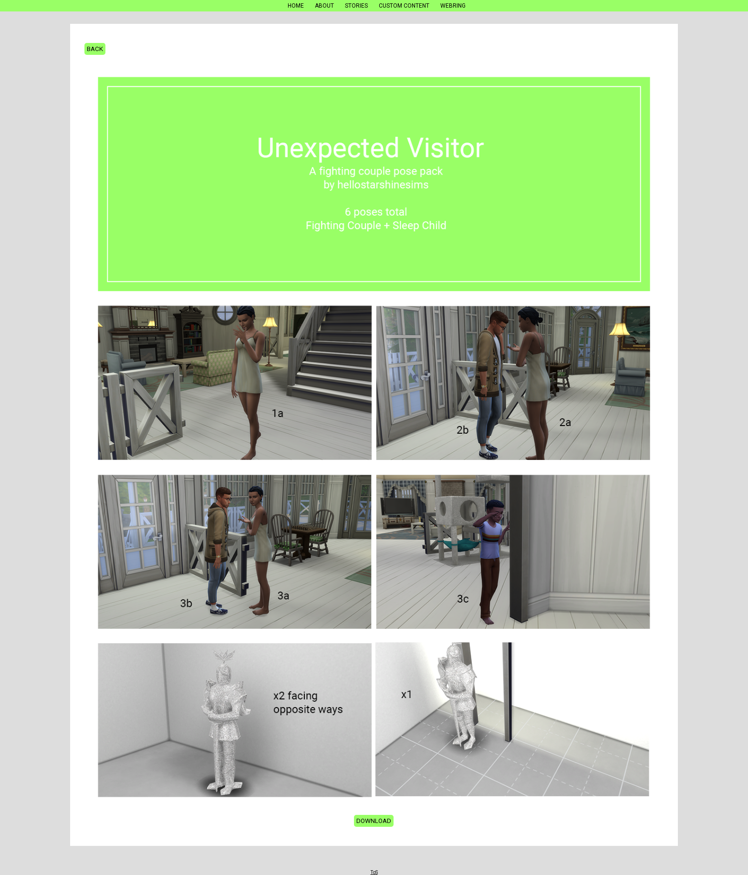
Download (373, 820)
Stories (356, 5)
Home (296, 5)
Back (95, 48)
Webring (453, 5)
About (324, 5)
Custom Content (404, 5)
